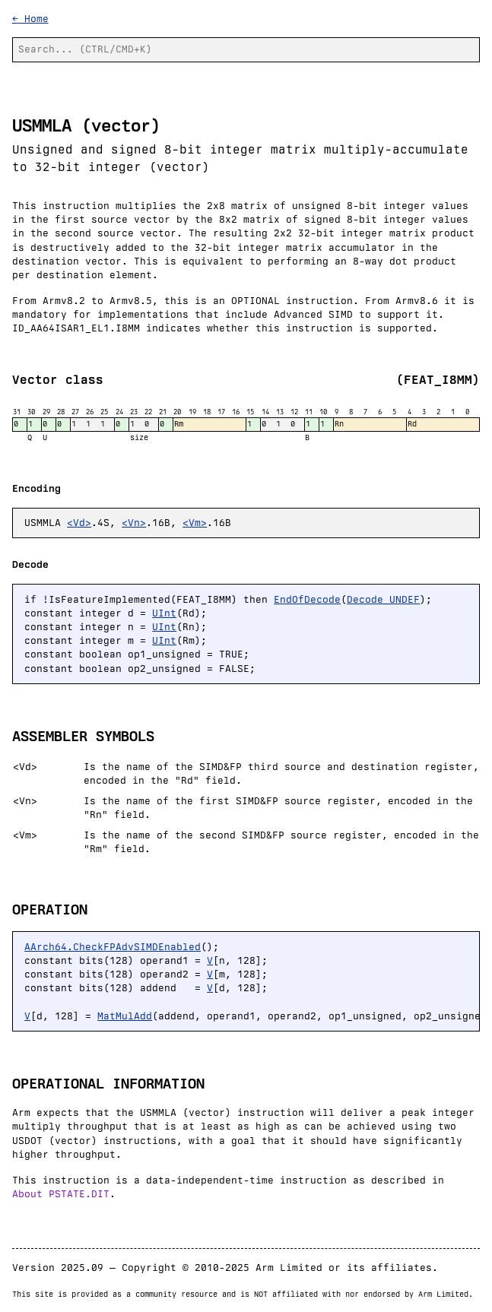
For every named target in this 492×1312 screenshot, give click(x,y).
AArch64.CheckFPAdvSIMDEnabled (112, 946)
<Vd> (79, 522)
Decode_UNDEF (383, 599)
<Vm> (195, 522)
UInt (164, 613)
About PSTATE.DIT (61, 1193)
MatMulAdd (124, 1016)
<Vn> (134, 522)
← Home (30, 18)
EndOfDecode (307, 599)
